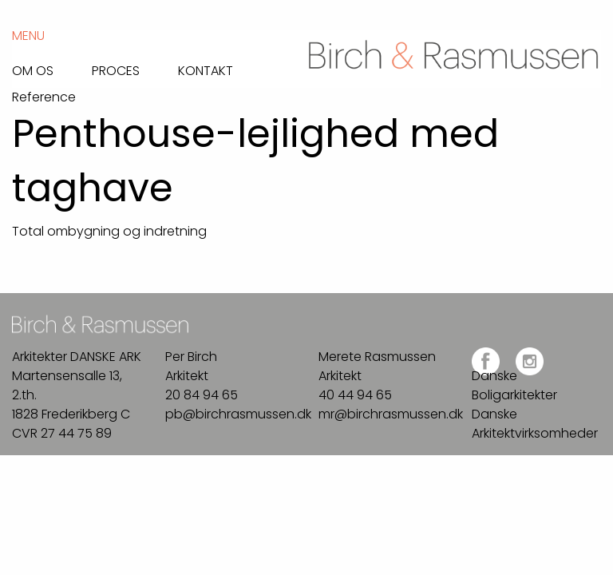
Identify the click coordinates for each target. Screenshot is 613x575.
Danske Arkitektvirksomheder (535, 423)
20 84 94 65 (201, 395)
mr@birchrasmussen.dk (390, 414)
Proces (116, 69)
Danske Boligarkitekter (514, 385)
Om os (32, 69)
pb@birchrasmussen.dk (238, 414)
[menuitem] (52, 66)
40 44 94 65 (355, 395)
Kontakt (205, 69)
